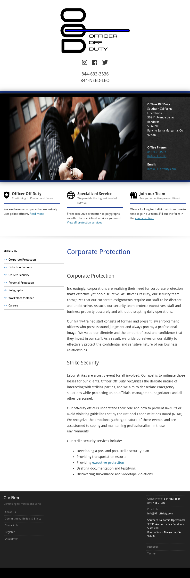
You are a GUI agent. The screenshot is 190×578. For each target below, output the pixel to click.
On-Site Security (18, 275)
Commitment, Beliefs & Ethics (23, 518)
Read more (37, 213)
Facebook (152, 546)
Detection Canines (20, 267)
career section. (144, 218)
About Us (10, 512)
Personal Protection (21, 282)
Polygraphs (15, 290)
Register (10, 532)
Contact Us (11, 525)
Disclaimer (11, 538)
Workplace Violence (21, 298)
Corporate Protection (22, 259)
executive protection (108, 462)
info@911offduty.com (161, 169)
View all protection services (84, 222)
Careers (13, 305)
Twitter (151, 553)
